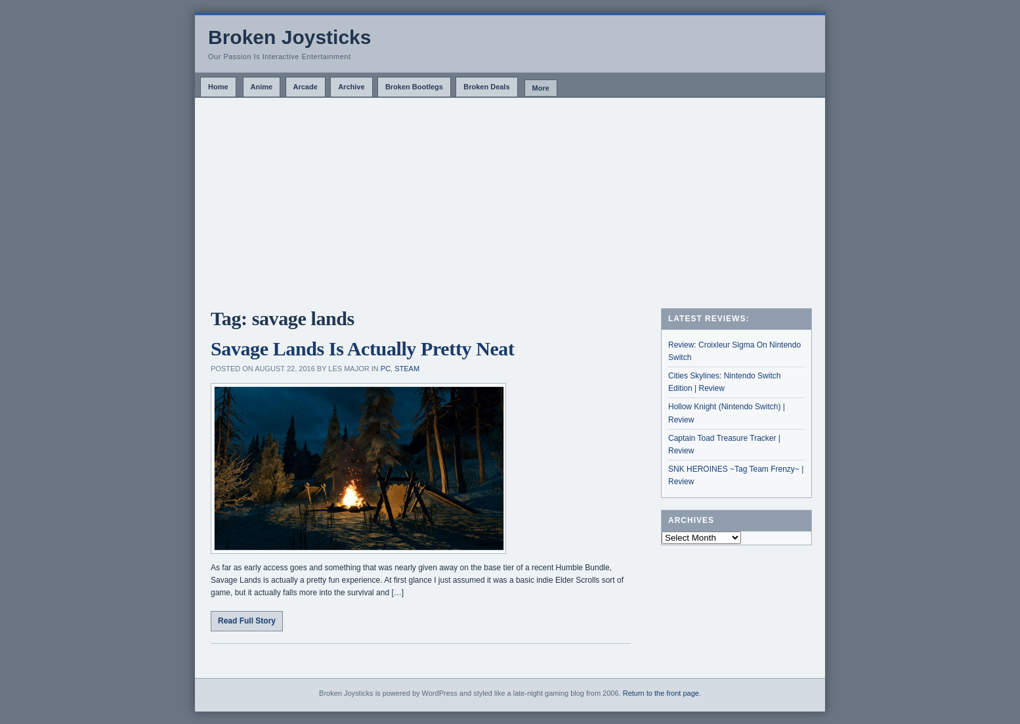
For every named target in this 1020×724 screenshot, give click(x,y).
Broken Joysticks (289, 37)
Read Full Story (247, 620)
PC (386, 369)
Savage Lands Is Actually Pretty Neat (363, 348)
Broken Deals (486, 87)
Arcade (305, 87)
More (540, 88)
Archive (351, 87)
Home (218, 87)
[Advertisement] (510, 196)
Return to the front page (661, 693)
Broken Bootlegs (414, 87)
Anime (262, 87)
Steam (406, 369)
